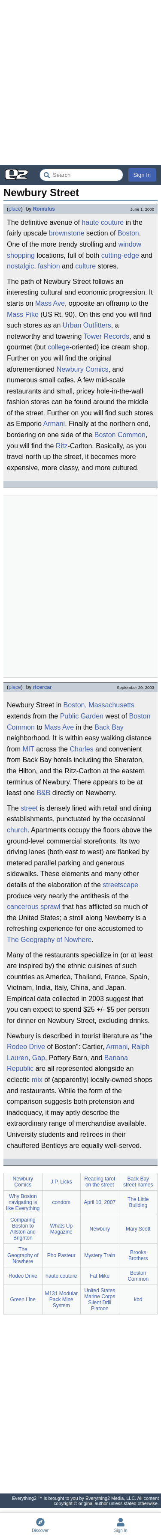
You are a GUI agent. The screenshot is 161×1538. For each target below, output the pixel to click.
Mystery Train (99, 1255)
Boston (128, 233)
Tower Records (106, 336)
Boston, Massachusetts (99, 705)
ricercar (42, 687)
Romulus (44, 209)
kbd (138, 1300)
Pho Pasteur (61, 1255)
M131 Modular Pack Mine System (61, 1299)
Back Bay (109, 727)
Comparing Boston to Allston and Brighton (23, 1229)
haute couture (103, 222)
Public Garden (81, 716)
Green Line (23, 1300)
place (15, 209)
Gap (38, 1057)
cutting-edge (120, 255)
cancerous (23, 906)
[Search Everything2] (81, 175)
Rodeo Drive (26, 1046)
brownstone (67, 233)
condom (61, 1202)
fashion (49, 266)
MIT (28, 749)
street (29, 808)
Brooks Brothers (138, 1255)
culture (85, 266)
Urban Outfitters (87, 325)
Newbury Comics (83, 369)
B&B (43, 792)
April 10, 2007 (99, 1202)
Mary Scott (138, 1229)
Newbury (100, 1229)
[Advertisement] (80, 82)
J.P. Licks (61, 1182)
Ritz (62, 446)
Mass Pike (23, 314)
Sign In (142, 175)
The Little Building (138, 1202)
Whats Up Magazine (61, 1229)
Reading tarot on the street (99, 1182)
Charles (81, 749)
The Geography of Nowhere (49, 939)
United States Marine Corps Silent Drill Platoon (99, 1299)
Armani (54, 423)
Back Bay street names (138, 1182)
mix (37, 1079)
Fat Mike (99, 1276)
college (59, 347)
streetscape (120, 884)
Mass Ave (50, 303)
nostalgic (20, 266)
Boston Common (120, 434)
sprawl (50, 906)
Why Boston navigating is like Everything (22, 1202)
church (17, 830)
